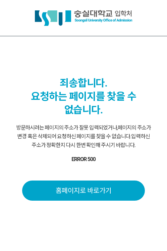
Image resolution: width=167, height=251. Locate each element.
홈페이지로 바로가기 (84, 191)
